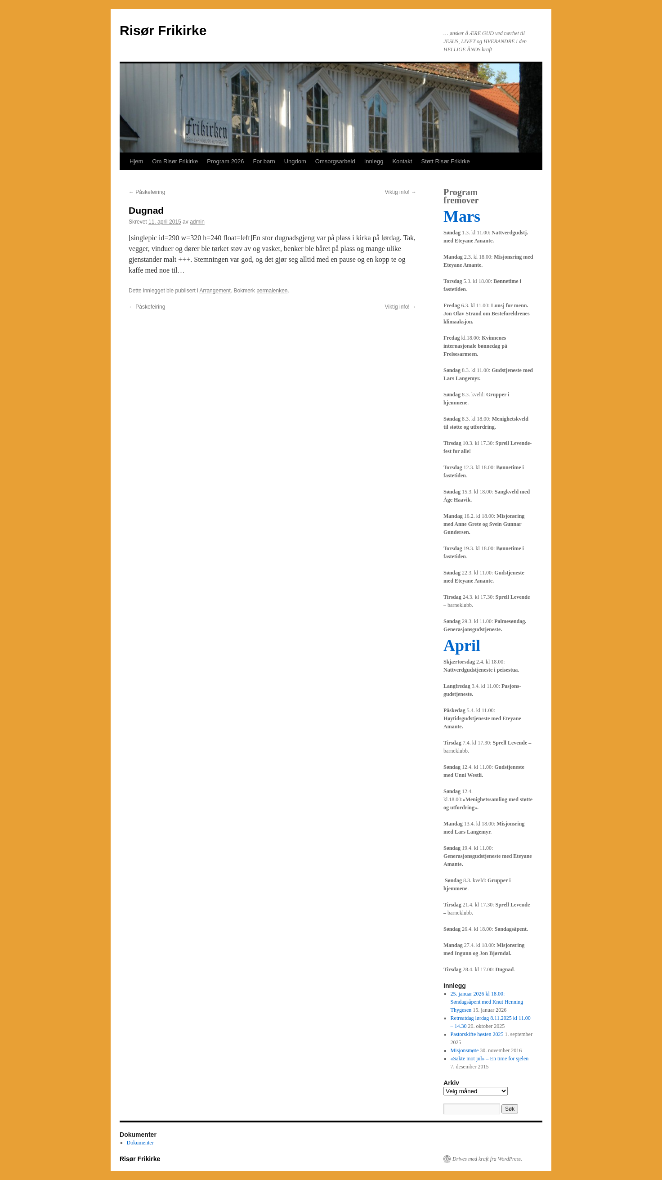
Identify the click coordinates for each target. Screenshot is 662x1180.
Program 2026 (225, 161)
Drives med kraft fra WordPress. (487, 1159)
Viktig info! (400, 192)
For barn (264, 161)
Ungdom (295, 161)
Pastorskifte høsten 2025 (477, 1034)
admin (197, 222)
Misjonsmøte (465, 1050)
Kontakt (402, 161)
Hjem (136, 161)
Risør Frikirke (163, 30)
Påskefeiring (147, 192)
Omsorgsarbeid (335, 161)
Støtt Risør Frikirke (445, 161)
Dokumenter (140, 1143)
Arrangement (214, 290)
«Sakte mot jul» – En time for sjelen (490, 1058)
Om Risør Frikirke (175, 161)
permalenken (271, 290)
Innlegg (374, 161)
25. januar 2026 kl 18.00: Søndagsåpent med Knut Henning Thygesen (487, 1002)
